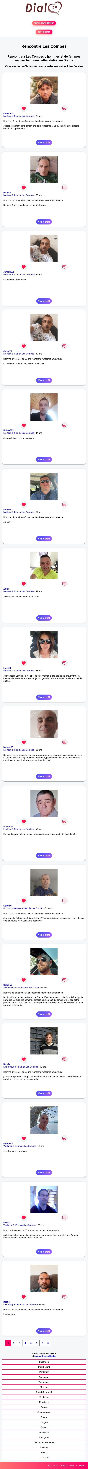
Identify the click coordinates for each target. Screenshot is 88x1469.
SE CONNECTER (44, 32)
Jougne (44, 1422)
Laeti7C (7, 668)
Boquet (6, 1302)
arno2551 (8, 509)
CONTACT (81, 1465)
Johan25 (7, 351)
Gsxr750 (7, 905)
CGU (56, 1465)
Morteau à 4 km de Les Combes (18, 116)
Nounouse (8, 826)
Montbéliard (44, 1367)
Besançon (44, 1362)
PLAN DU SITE (67, 1465)
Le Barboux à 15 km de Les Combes (20, 1067)
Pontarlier (44, 1372)
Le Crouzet (44, 1457)
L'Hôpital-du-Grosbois (44, 1442)
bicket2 (7, 1222)
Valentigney (44, 1382)
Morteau (44, 1387)
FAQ (50, 1465)
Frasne (44, 1417)
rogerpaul (8, 1143)
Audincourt (44, 1377)
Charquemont (44, 1412)
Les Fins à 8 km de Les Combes (18, 829)
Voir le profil (44, 142)
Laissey (44, 1447)
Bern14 (6, 1064)
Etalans (44, 1427)
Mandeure (44, 1402)
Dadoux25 (8, 747)
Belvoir (44, 1452)
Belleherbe (44, 1432)
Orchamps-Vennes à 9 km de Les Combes (23, 908)
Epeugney (44, 1437)
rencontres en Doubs (45, 1356)
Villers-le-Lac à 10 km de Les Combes (21, 987)
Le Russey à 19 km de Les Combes (20, 1304)
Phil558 (7, 192)
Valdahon (44, 1397)
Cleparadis (8, 113)
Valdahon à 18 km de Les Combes (19, 1146)
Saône (44, 1407)
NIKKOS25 (8, 430)
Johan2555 (8, 272)
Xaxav (6, 589)
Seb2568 (7, 985)
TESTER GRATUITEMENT (44, 23)
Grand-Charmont (44, 1392)
